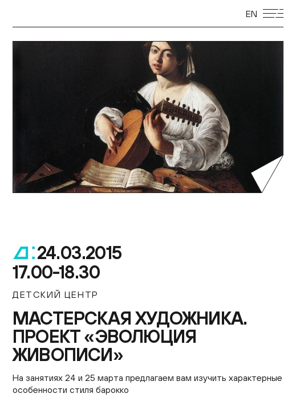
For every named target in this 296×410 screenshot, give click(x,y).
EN (251, 14)
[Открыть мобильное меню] (273, 13)
